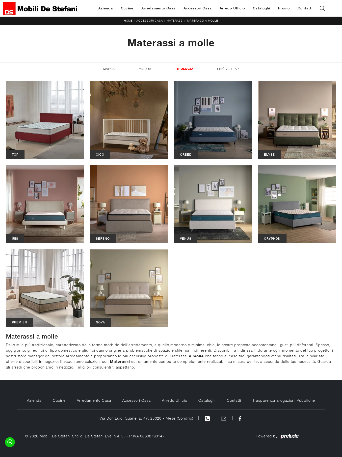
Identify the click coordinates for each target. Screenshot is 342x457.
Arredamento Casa (158, 8)
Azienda (105, 8)
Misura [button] (145, 69)
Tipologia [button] (184, 69)
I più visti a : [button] (228, 69)
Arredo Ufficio (232, 8)
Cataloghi (261, 8)
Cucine (127, 8)
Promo (284, 8)
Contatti (305, 8)
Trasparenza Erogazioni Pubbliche (283, 400)
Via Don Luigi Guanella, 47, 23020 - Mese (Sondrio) (146, 418)
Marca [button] (109, 69)
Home (128, 20)
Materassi (175, 20)
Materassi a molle (202, 20)
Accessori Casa (198, 8)
